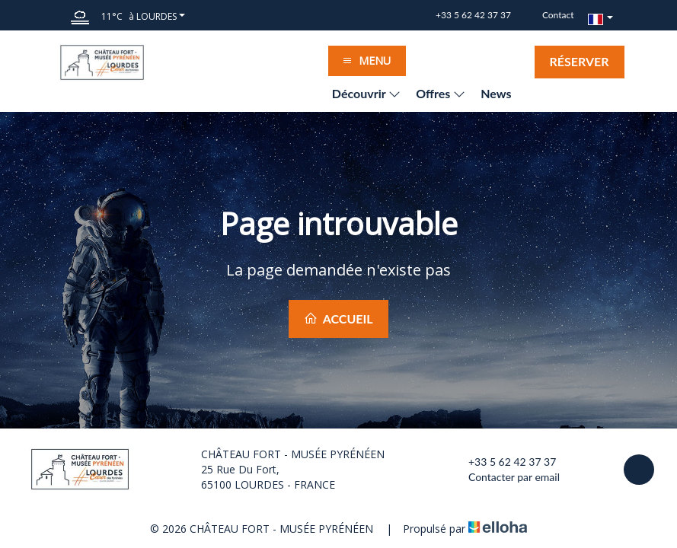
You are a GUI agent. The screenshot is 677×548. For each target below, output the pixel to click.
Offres (440, 93)
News (496, 93)
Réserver (579, 61)
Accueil (338, 318)
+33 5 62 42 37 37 (503, 462)
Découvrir (366, 93)
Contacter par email (505, 477)
